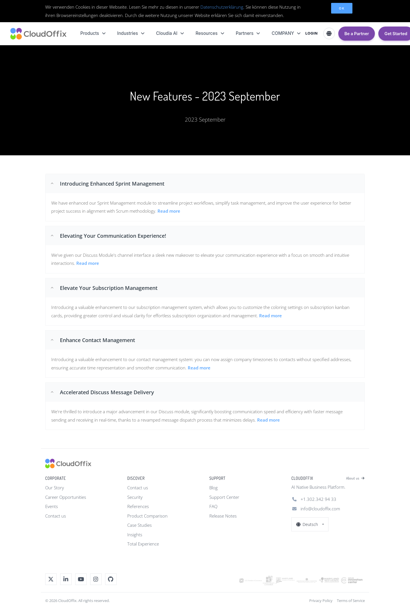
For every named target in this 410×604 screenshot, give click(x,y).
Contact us (55, 516)
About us (355, 478)
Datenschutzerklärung (221, 7)
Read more (87, 263)
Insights (134, 534)
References (138, 506)
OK (341, 8)
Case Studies (139, 525)
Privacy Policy (321, 600)
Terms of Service (351, 600)
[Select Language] (329, 33)
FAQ (213, 506)
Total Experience (143, 544)
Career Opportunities (65, 497)
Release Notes (223, 516)
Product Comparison (147, 516)
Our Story (54, 487)
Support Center (224, 497)
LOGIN (311, 33)
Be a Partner (356, 33)
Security (135, 497)
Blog (213, 487)
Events (51, 506)
